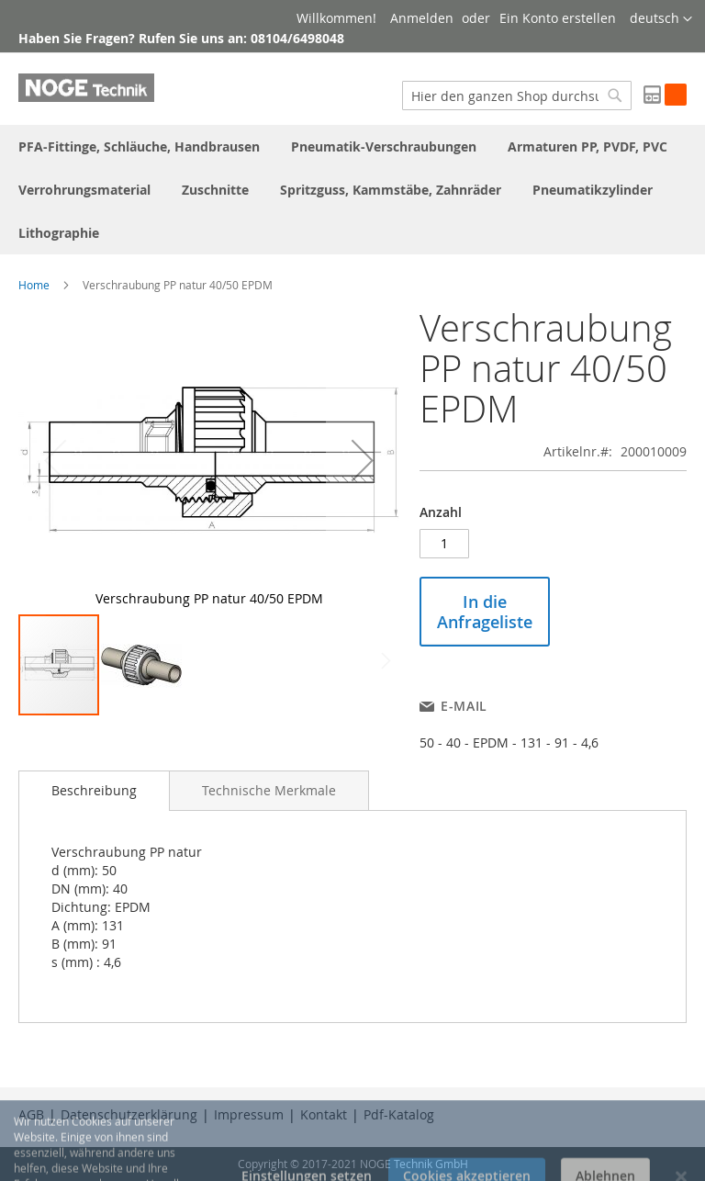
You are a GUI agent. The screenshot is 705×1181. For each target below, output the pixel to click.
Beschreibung (94, 790)
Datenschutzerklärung (129, 1114)
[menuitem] (139, 146)
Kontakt (323, 1114)
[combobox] (517, 95)
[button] (661, 19)
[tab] (94, 790)
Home (34, 284)
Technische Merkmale (269, 790)
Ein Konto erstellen (557, 18)
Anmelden (421, 18)
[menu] (352, 189)
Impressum (249, 1114)
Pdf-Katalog (399, 1114)
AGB (31, 1114)
